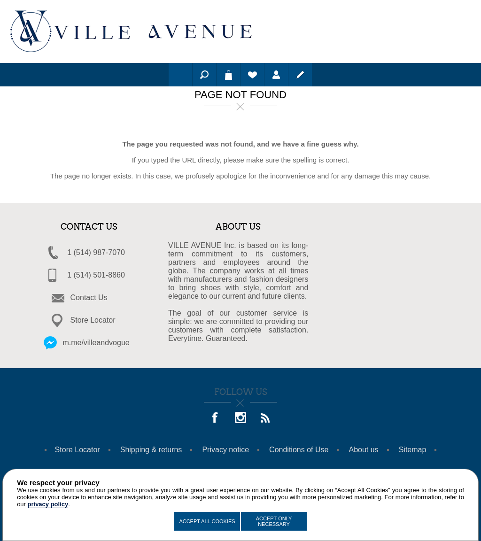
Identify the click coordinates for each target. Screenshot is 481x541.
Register (300, 74)
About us (363, 450)
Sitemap (413, 450)
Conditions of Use (298, 450)
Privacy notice (225, 450)
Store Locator (93, 320)
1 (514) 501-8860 (96, 275)
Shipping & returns (151, 450)
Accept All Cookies (207, 521)
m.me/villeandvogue (95, 343)
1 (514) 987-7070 (96, 252)
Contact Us (89, 297)
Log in (276, 74)
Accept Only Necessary (274, 521)
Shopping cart (228, 74)
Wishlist (252, 74)
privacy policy (48, 504)
